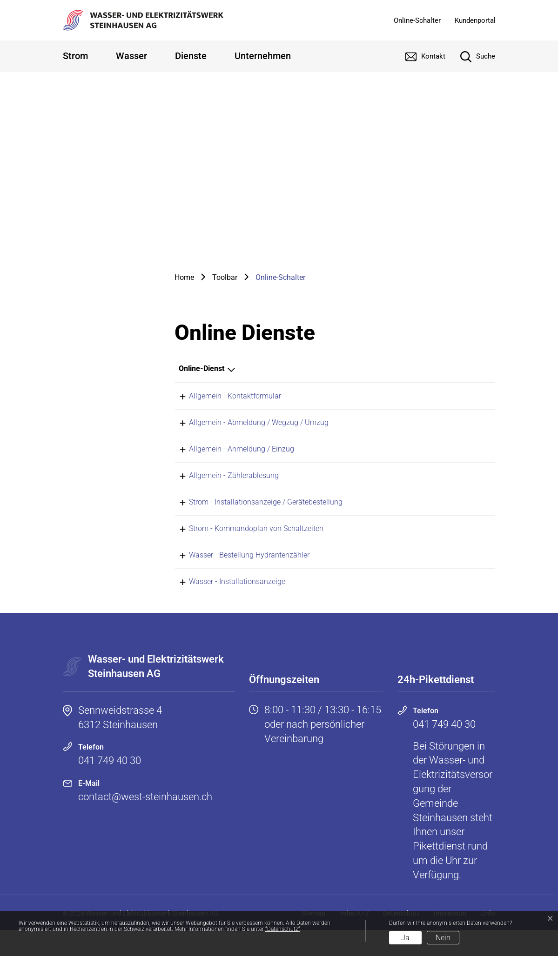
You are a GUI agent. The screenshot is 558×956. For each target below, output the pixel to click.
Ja (405, 937)
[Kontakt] (418, 56)
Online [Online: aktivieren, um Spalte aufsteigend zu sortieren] (378, 368)
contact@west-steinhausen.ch (145, 823)
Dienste (191, 55)
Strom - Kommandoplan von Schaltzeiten (246, 544)
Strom (75, 55)
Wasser (131, 55)
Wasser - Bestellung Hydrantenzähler (239, 574)
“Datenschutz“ (282, 929)
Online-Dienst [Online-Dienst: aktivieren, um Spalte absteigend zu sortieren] (201, 368)
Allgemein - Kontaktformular (225, 396)
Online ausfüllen (403, 396)
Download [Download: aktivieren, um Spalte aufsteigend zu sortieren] (455, 368)
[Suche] (471, 56)
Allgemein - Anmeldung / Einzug (231, 455)
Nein (443, 937)
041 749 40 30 (109, 786)
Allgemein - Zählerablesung (224, 485)
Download (470, 515)
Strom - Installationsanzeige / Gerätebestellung (255, 515)
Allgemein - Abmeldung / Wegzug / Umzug (248, 425)
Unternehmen (263, 55)
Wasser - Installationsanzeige (227, 604)
